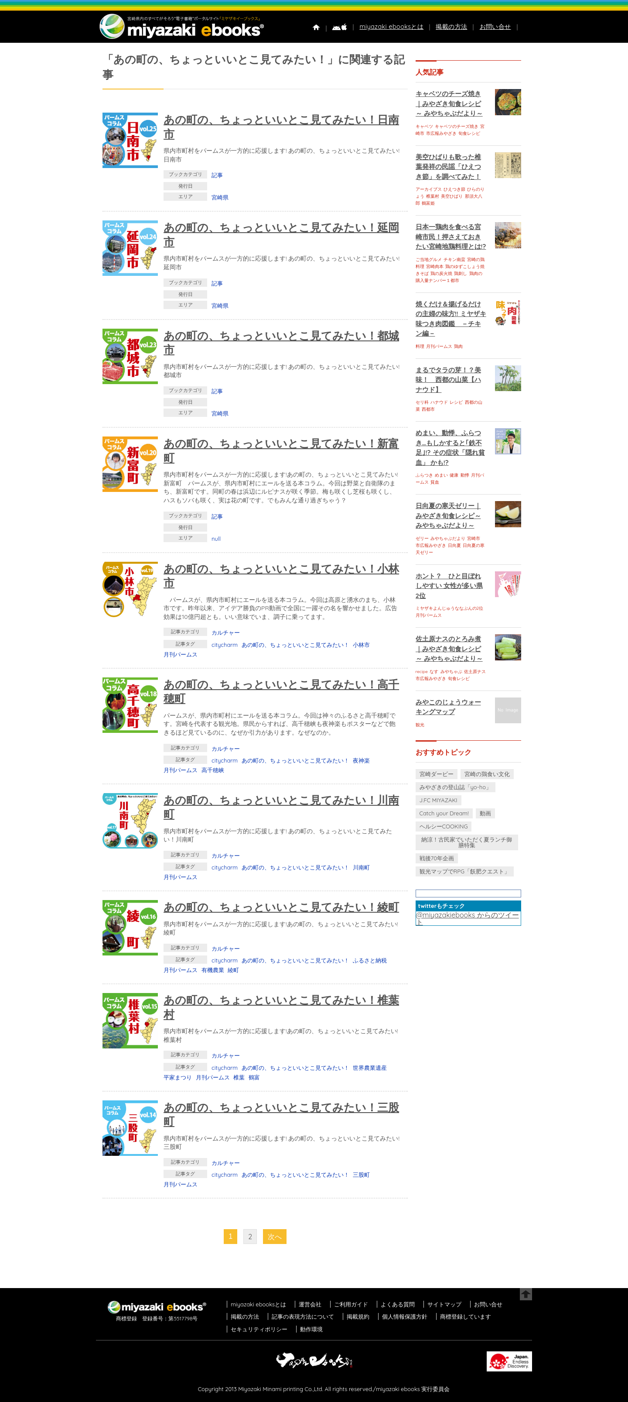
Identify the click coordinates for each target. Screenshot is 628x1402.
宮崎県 (220, 197)
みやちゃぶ (451, 671)
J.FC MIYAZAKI (438, 800)
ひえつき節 (454, 189)
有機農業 (212, 969)
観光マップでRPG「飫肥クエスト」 (465, 871)
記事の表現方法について (303, 1316)
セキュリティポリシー (259, 1329)
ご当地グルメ (429, 259)
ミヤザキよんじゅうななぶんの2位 (450, 608)
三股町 (361, 1174)
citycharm (225, 644)
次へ (275, 1236)
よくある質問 (398, 1304)
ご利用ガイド (351, 1304)
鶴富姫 (428, 203)
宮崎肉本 (435, 266)
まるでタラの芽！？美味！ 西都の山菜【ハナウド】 (448, 380)
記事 (217, 175)
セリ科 (422, 402)
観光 (420, 725)
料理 (420, 346)
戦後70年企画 (437, 858)
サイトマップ (444, 1304)
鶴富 (254, 1077)
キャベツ (424, 126)
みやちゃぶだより (447, 538)
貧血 (434, 482)
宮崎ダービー (437, 773)
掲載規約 (358, 1316)
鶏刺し (460, 273)
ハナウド (439, 402)
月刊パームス (181, 654)
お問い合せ (495, 27)
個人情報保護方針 (404, 1316)
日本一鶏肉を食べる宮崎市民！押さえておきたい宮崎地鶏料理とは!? (451, 237)
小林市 (361, 644)
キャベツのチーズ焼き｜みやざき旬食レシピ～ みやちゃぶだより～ (449, 103)
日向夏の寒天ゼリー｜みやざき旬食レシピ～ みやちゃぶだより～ (448, 515)
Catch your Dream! (444, 813)
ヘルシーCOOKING (444, 826)
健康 (454, 475)
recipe (422, 671)
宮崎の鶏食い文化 (487, 773)
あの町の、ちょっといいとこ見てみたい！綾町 (281, 907)
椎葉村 (432, 196)
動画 (485, 813)
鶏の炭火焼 (441, 273)
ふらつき (424, 475)
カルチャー (226, 632)
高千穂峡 (212, 769)
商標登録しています (465, 1316)
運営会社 (310, 1304)
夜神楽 (361, 760)
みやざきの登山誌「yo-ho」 (455, 786)
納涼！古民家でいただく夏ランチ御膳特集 (466, 842)
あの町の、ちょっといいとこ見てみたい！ (295, 644)
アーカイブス (429, 189)
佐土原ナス (475, 671)
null (216, 538)
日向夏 (454, 545)
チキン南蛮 (454, 259)
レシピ (456, 402)
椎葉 (239, 1077)
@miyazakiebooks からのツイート (467, 918)
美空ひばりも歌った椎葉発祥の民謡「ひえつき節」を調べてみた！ (448, 167)
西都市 (428, 409)
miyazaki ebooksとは (391, 27)
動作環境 (311, 1329)
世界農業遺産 (370, 1067)
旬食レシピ (469, 133)
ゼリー (422, 538)
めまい (441, 475)
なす (434, 671)
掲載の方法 (451, 27)
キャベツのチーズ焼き (456, 126)
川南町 (361, 867)
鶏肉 (458, 346)
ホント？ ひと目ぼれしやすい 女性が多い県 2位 (449, 586)
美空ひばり (452, 196)
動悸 (465, 475)
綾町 (233, 969)
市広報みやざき (441, 133)
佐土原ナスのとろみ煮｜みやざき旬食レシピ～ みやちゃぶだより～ (449, 649)
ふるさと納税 (370, 960)
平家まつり (178, 1077)
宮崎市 (473, 538)
